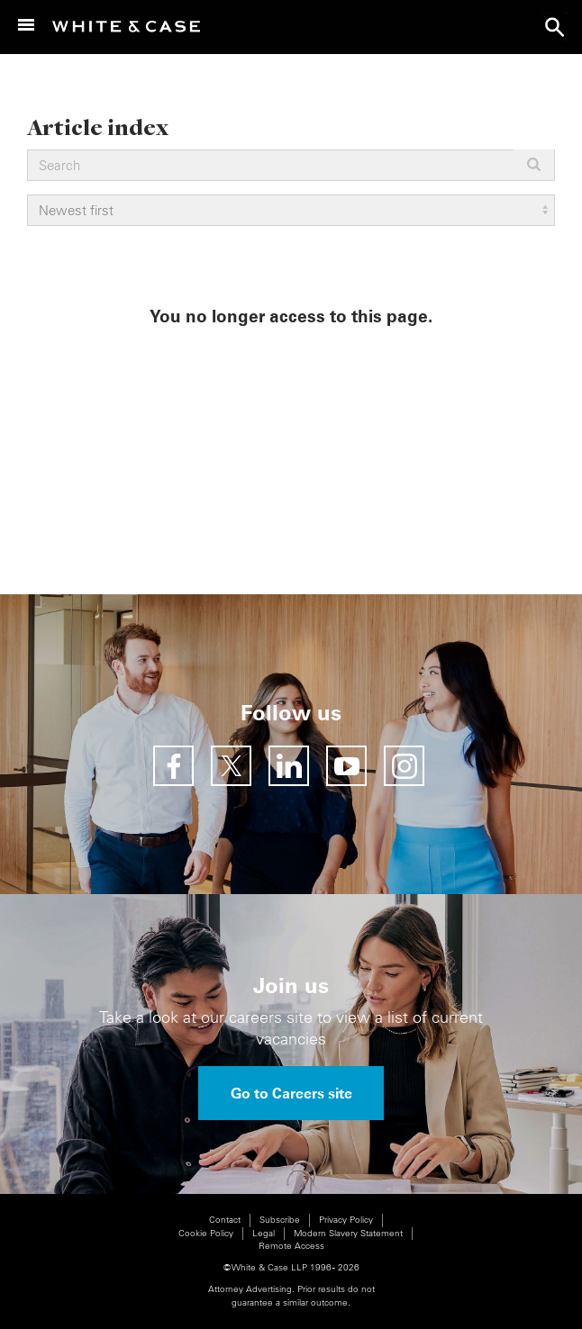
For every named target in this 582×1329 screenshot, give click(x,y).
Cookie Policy (205, 1233)
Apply (534, 164)
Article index (97, 126)
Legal (263, 1233)
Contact (225, 1219)
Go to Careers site (291, 1093)
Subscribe (279, 1219)
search (555, 27)
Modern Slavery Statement (348, 1233)
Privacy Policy (346, 1219)
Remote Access (291, 1246)
